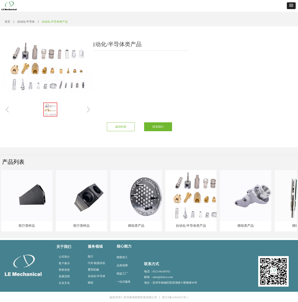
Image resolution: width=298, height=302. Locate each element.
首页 (7, 21)
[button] (291, 5)
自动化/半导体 (26, 21)
